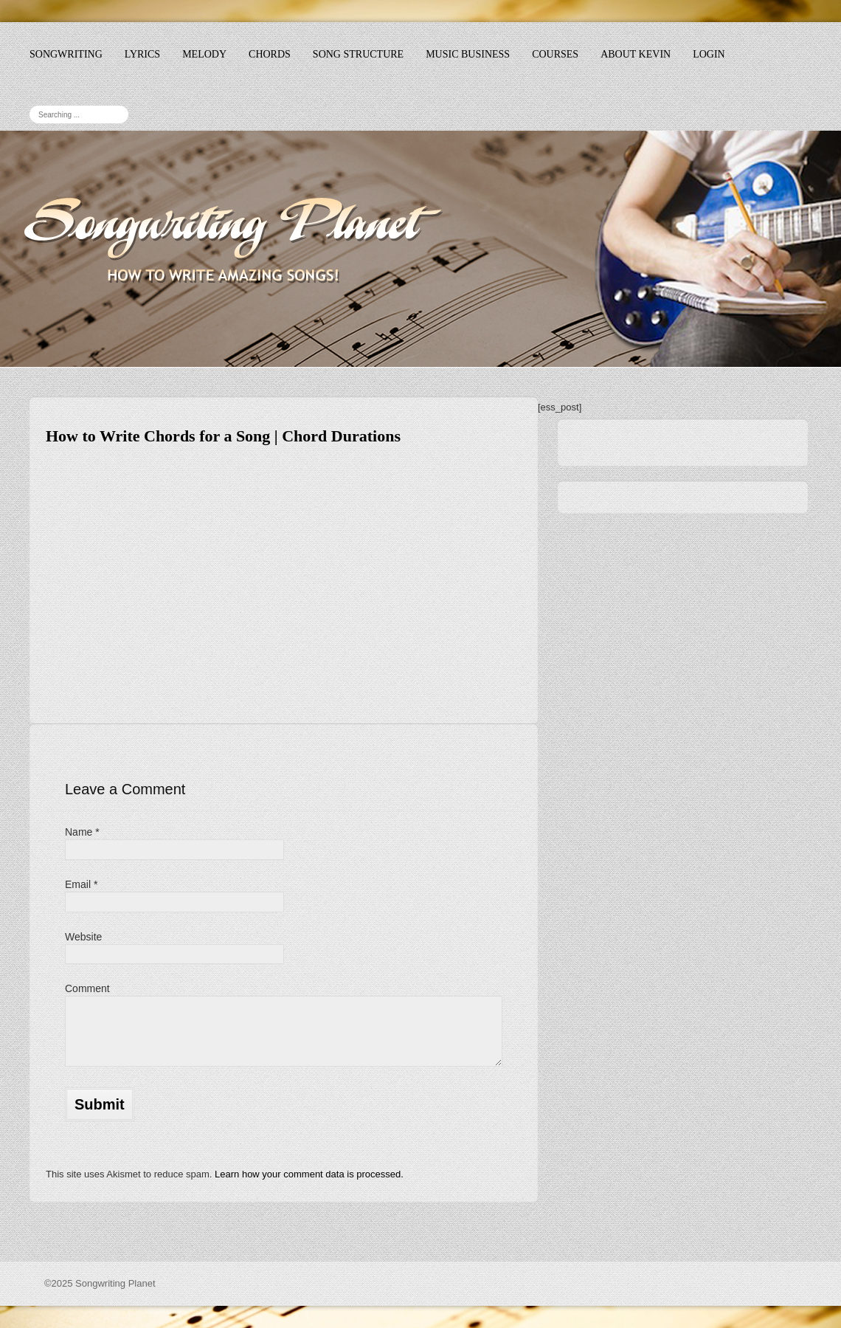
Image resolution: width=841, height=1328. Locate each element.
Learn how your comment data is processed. (309, 1174)
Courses (555, 54)
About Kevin (636, 54)
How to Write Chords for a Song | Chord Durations (223, 436)
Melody (204, 54)
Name (82, 832)
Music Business (468, 54)
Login (709, 54)
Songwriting (66, 54)
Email (81, 884)
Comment (87, 988)
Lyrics (142, 54)
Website (83, 937)
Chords (270, 54)
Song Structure (358, 54)
